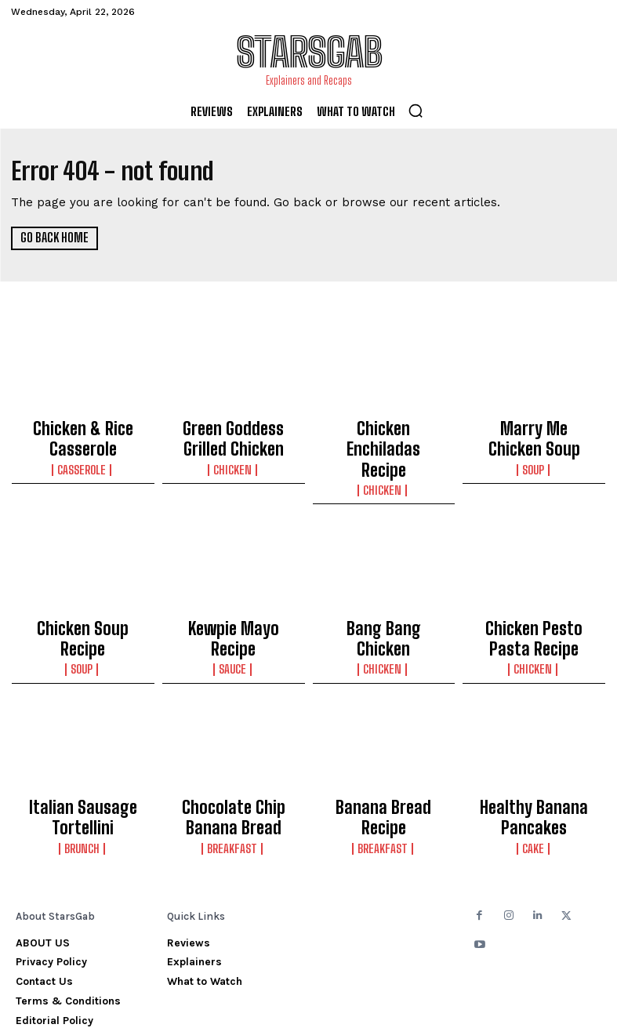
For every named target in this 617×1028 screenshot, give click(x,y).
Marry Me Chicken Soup (534, 426)
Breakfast (233, 786)
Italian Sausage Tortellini (83, 763)
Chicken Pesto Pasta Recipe (534, 598)
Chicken (233, 456)
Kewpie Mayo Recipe (233, 591)
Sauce (233, 607)
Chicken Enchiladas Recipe (383, 433)
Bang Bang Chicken (383, 591)
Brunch (83, 786)
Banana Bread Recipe (383, 756)
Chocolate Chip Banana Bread (234, 763)
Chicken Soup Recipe (83, 591)
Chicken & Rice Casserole (82, 433)
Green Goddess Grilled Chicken (233, 433)
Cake (534, 786)
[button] (415, 110)
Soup (534, 442)
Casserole (83, 456)
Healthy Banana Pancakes (534, 763)
